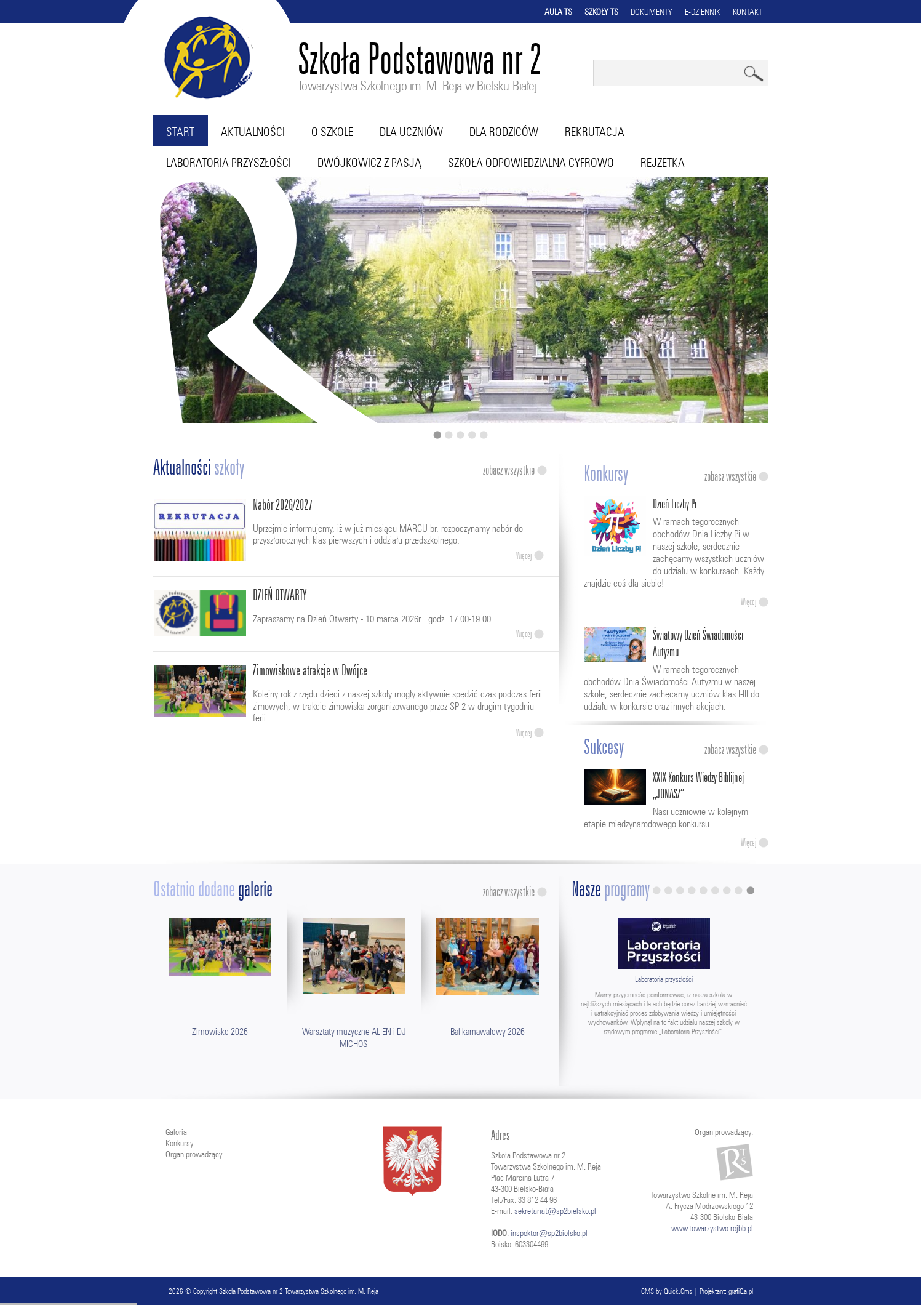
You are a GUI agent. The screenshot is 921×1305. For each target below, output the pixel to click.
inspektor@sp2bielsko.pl (549, 1233)
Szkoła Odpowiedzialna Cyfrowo (531, 162)
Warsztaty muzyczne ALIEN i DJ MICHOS (354, 1038)
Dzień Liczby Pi (674, 504)
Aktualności (253, 131)
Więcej (524, 555)
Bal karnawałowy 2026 (487, 1031)
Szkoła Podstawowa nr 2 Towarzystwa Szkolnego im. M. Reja (298, 1291)
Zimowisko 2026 (220, 1031)
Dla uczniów (411, 131)
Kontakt (747, 11)
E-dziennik (702, 11)
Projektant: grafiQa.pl (726, 1291)
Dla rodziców (503, 131)
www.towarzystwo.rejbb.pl (712, 1228)
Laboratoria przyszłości (228, 162)
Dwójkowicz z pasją (369, 162)
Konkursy (179, 1143)
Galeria (176, 1132)
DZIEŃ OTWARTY (279, 595)
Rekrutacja (594, 131)
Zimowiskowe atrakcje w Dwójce (310, 670)
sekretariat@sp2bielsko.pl (555, 1210)
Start (180, 131)
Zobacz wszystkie (509, 470)
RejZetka (662, 162)
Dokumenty (651, 11)
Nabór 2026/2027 (283, 504)
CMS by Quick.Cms (666, 1291)
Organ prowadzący (193, 1154)
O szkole (332, 131)
